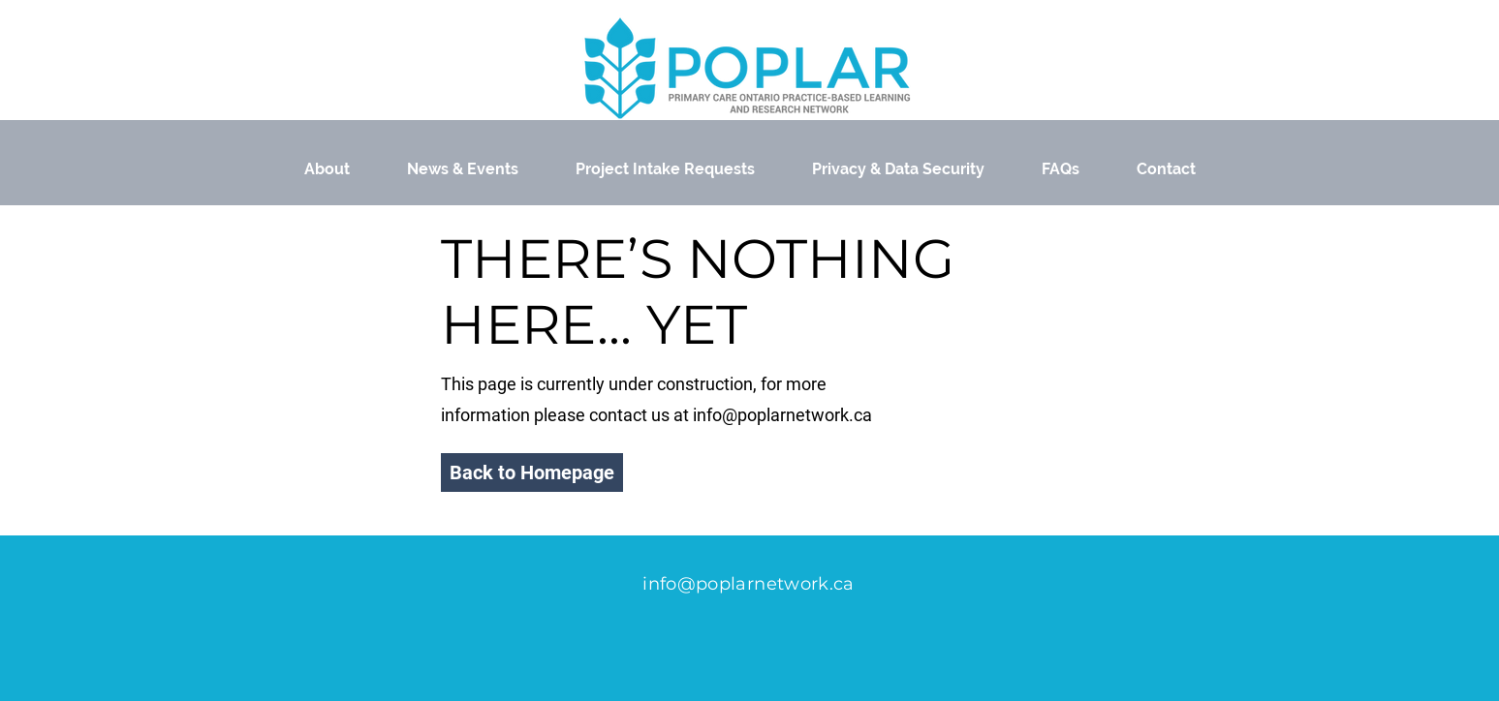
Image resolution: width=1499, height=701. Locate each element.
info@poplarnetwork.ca (782, 415)
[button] (532, 472)
